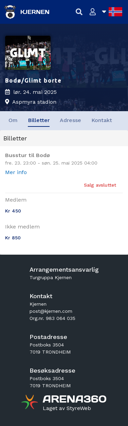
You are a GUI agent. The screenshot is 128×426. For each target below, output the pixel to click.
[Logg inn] (92, 12)
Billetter (39, 120)
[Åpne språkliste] (112, 12)
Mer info (16, 172)
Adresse (70, 120)
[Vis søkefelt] (79, 12)
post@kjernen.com (51, 311)
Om (13, 120)
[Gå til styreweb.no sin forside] (67, 408)
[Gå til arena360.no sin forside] (30, 403)
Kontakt (101, 120)
